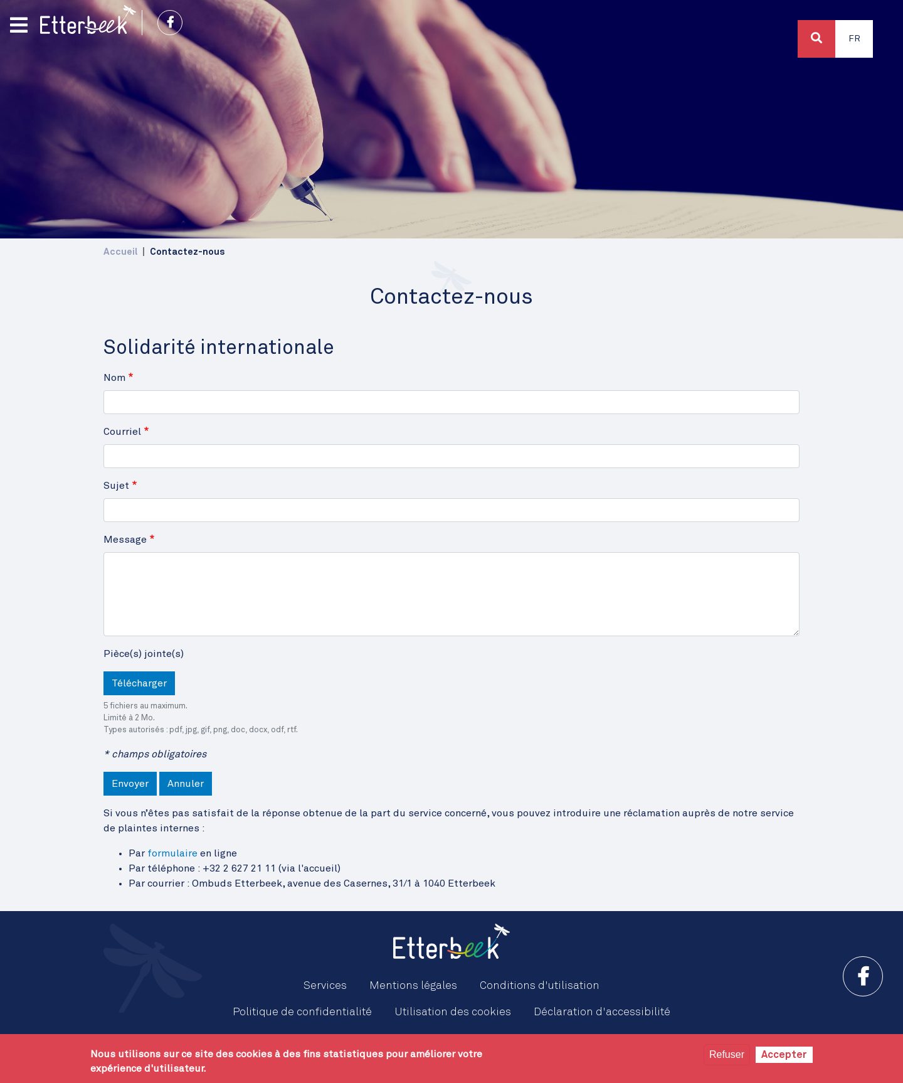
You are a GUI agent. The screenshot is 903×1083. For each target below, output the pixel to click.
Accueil (120, 252)
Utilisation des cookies (452, 1012)
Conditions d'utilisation (539, 985)
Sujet (116, 486)
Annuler (185, 784)
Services (325, 985)
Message (125, 540)
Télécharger (139, 683)
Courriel (122, 432)
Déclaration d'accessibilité (602, 1012)
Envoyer (130, 784)
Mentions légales (413, 985)
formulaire (172, 853)
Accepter (784, 1055)
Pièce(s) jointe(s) (143, 654)
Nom (114, 378)
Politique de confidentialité (302, 1012)
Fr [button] (854, 39)
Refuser (726, 1054)
